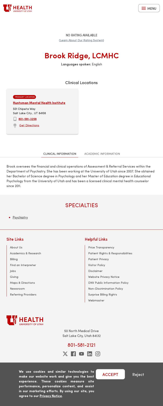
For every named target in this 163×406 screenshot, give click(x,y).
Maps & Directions (22, 283)
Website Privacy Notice (104, 277)
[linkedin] (89, 353)
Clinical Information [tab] (59, 154)
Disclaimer (95, 271)
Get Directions (29, 125)
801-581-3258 (27, 119)
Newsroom (17, 288)
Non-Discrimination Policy (105, 288)
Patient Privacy (98, 259)
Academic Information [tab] (102, 154)
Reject (138, 374)
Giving (14, 277)
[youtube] (81, 353)
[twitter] (65, 353)
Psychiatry (20, 217)
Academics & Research (25, 253)
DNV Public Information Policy (108, 283)
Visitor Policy (96, 265)
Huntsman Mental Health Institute (39, 102)
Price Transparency (101, 247)
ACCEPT (110, 374)
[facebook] (73, 353)
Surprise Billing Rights (102, 294)
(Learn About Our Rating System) (81, 40)
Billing (14, 259)
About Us (16, 247)
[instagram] (97, 353)
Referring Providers (23, 294)
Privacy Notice (51, 395)
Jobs (13, 271)
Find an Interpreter (23, 265)
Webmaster (96, 300)
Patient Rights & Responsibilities (110, 253)
